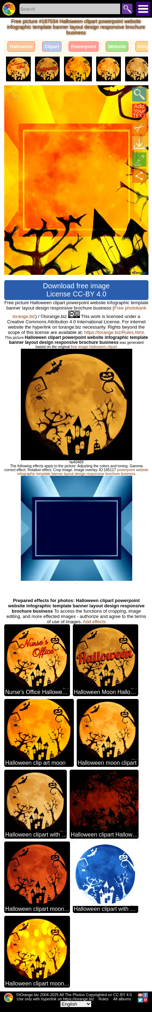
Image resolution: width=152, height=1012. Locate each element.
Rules (104, 999)
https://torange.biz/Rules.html (114, 332)
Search (127, 9)
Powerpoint (83, 46)
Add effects (94, 621)
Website (117, 46)
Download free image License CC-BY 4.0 (76, 290)
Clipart (52, 46)
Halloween (21, 46)
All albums (122, 999)
